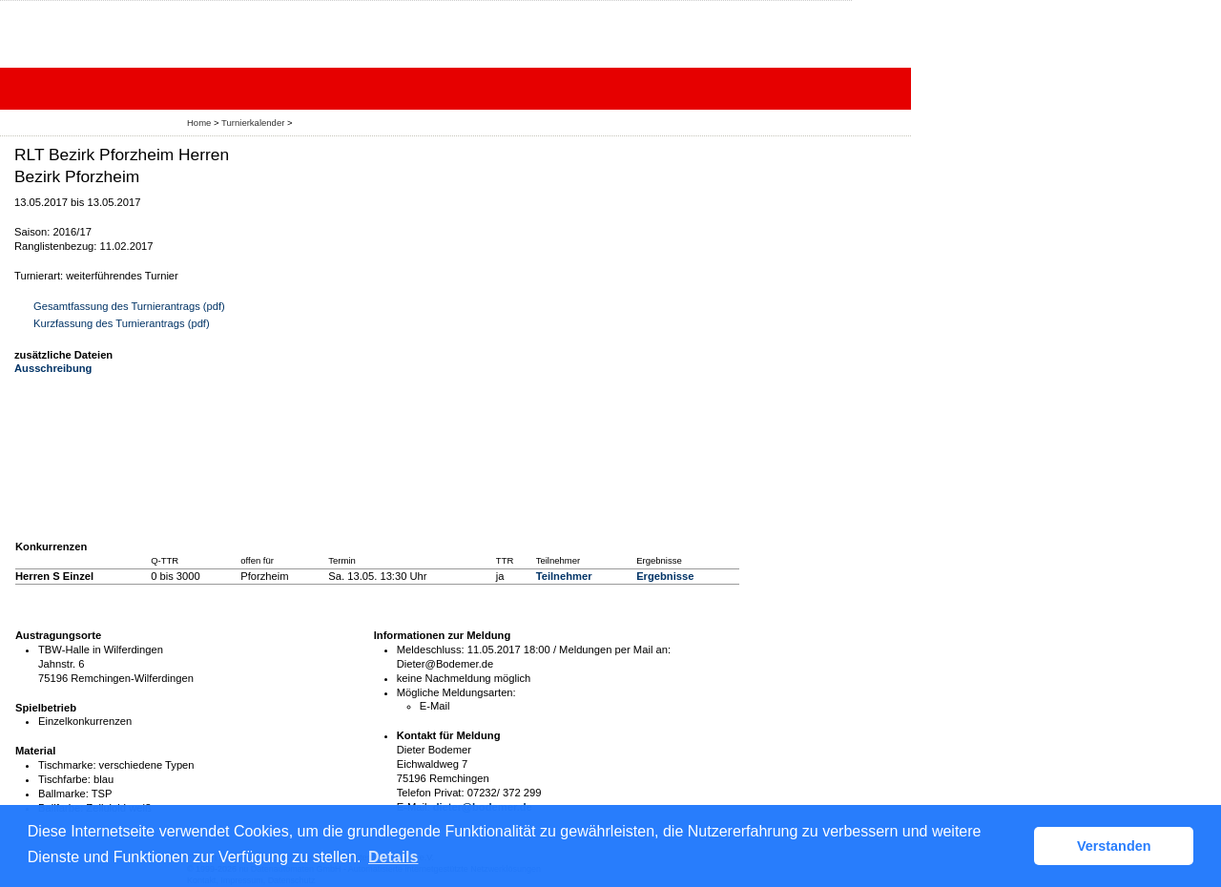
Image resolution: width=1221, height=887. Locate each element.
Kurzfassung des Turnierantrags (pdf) (121, 323)
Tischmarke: (67, 765)
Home (199, 122)
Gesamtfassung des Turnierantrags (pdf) (129, 306)
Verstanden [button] (1114, 846)
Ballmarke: (63, 793)
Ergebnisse (664, 576)
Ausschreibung (53, 368)
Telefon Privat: (431, 792)
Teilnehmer (564, 576)
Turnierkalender (252, 122)
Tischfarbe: (64, 779)
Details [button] (393, 857)
